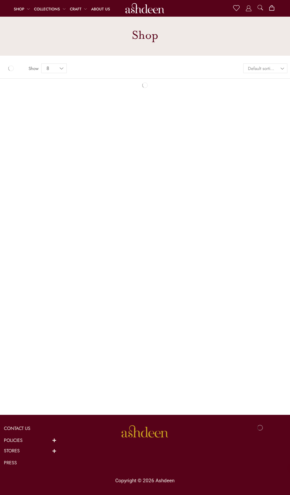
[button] (236, 8)
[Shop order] (265, 68)
